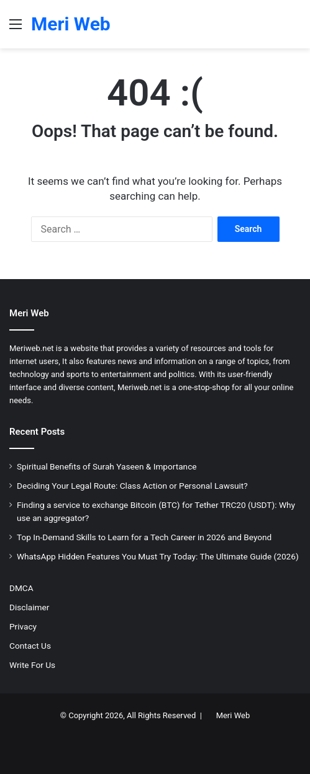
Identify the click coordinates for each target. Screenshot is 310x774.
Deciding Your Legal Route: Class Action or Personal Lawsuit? (132, 486)
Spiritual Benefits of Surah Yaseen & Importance (107, 466)
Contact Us (30, 646)
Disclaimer (29, 607)
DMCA (21, 588)
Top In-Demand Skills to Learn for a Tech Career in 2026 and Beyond (144, 537)
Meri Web (233, 715)
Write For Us (32, 665)
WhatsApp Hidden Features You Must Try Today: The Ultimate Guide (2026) (158, 556)
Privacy (23, 626)
